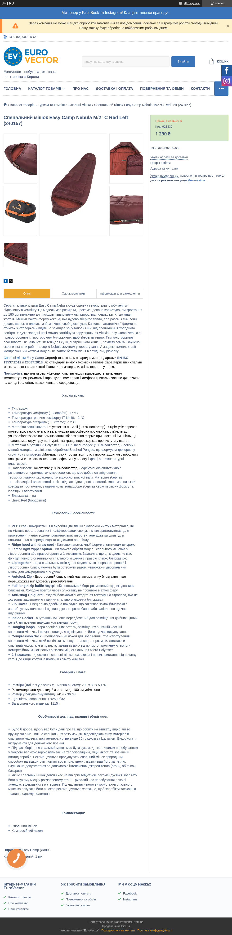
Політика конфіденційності (155, 930)
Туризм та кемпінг (51, 105)
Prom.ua (138, 922)
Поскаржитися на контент (118, 930)
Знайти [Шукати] (183, 61)
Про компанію (18, 903)
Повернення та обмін (162, 88)
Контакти (200, 88)
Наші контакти (18, 909)
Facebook (130, 893)
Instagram (130, 899)
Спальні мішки (80, 105)
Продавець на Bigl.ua (116, 926)
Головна (12, 88)
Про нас (80, 88)
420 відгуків (192, 3)
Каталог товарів (44, 88)
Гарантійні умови (78, 905)
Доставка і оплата (114, 88)
